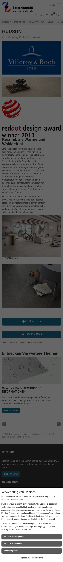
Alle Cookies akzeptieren (13, 537)
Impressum (25, 558)
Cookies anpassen (11, 551)
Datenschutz (37, 558)
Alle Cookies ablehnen (12, 543)
